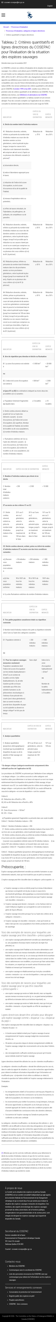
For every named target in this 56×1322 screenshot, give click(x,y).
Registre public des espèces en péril (21, 1296)
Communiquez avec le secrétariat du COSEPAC (25, 1270)
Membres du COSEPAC (17, 1266)
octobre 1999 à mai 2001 (22, 89)
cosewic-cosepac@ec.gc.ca (14, 2)
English (50, 6)
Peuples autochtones (16, 1300)
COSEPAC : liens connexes (18, 1304)
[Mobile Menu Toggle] (3, 15)
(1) (2, 1153)
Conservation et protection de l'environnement (25, 1292)
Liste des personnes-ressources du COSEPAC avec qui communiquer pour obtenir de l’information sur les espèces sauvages (30, 1277)
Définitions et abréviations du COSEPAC (33, 95)
